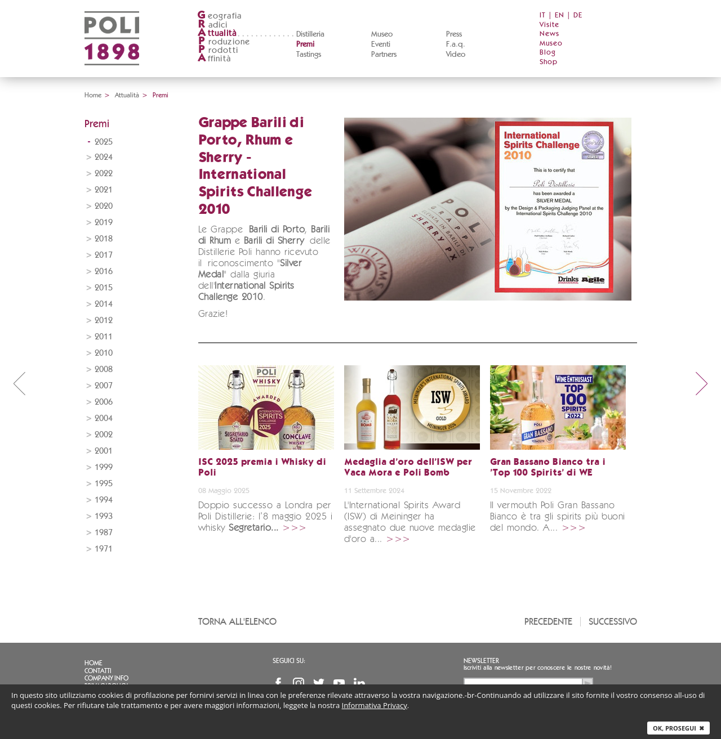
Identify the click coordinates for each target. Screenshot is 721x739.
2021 (104, 190)
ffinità (214, 59)
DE (577, 15)
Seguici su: (289, 660)
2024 (104, 157)
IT (543, 15)
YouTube (339, 683)
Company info (106, 678)
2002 (104, 435)
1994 (104, 500)
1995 (104, 484)
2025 (104, 142)
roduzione (224, 42)
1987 (104, 533)
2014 (104, 304)
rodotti (217, 50)
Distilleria (310, 34)
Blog (548, 52)
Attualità (127, 95)
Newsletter (481, 660)
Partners (384, 55)
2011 (104, 337)
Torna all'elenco (237, 621)
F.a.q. (455, 44)
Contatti (98, 671)
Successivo (613, 621)
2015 (104, 288)
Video (455, 55)
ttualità (217, 33)
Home (92, 95)
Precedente (548, 621)
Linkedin (359, 683)
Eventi (380, 44)
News (549, 34)
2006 (104, 402)
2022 (104, 173)
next (701, 383)
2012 (104, 320)
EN (559, 15)
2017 (104, 255)
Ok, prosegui (678, 728)
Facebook (278, 683)
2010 (104, 353)
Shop (549, 62)
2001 (104, 451)
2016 (104, 271)
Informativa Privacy (374, 705)
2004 (104, 418)
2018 (104, 239)
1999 (104, 467)
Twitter (318, 683)
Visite (549, 25)
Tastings (308, 55)
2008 (104, 369)
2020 (104, 206)
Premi (305, 44)
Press (454, 34)
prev (19, 383)
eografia (219, 16)
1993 (104, 516)
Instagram (298, 683)
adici (212, 25)
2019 (104, 222)
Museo (382, 34)
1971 (104, 549)
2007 (104, 386)
